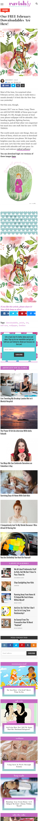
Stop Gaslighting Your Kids (24, 582)
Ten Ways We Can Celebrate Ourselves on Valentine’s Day (16, 464)
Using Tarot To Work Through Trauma (19, 766)
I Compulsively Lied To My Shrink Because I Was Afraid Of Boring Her (18, 526)
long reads (19, 775)
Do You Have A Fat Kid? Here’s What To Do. (19, 691)
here (14, 156)
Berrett (10, 80)
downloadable (12, 322)
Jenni (6, 80)
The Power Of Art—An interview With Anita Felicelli (16, 432)
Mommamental (19, 664)
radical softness (23, 149)
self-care (4, 325)
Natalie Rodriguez (18, 628)
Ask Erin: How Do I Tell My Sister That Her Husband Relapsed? (19, 728)
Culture (5, 10)
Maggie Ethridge (18, 603)
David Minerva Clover (19, 577)
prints (21, 322)
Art (27, 322)
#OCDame (19, 738)
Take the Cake (19, 815)
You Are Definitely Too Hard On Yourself (15, 557)
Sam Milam (16, 585)
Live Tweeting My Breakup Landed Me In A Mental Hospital (16, 400)
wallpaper (13, 325)
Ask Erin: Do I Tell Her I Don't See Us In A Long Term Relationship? (24, 610)
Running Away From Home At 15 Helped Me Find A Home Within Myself (24, 597)
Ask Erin (19, 701)
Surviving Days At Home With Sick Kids (15, 495)
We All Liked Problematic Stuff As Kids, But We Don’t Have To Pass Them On (25, 572)
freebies (22, 325)
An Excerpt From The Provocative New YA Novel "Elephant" (23, 622)
